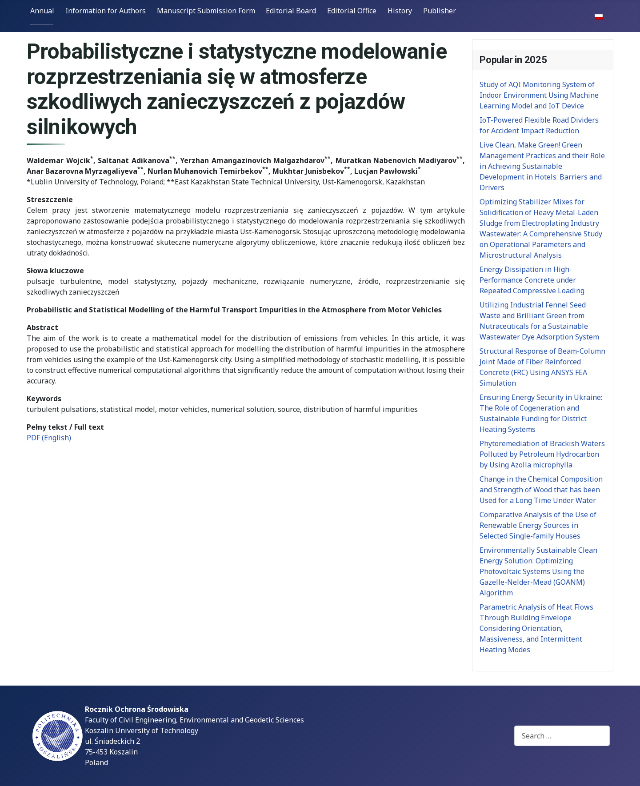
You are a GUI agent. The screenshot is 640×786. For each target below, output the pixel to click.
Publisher (439, 11)
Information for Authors (105, 11)
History (400, 11)
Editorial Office (351, 11)
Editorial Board (291, 11)
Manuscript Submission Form (206, 11)
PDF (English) (49, 438)
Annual (42, 11)
